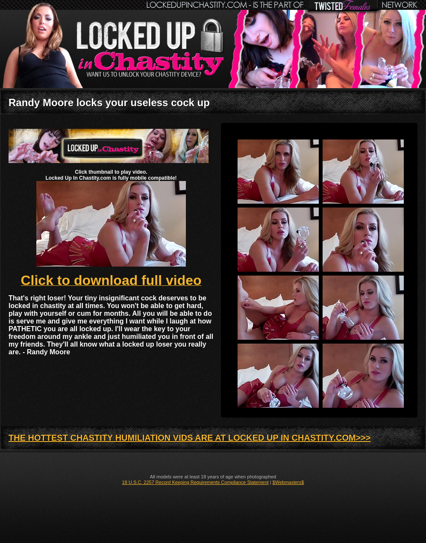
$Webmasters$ (288, 482)
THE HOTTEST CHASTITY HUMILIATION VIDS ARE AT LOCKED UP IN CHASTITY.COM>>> (190, 437)
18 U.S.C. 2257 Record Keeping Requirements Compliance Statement (195, 482)
